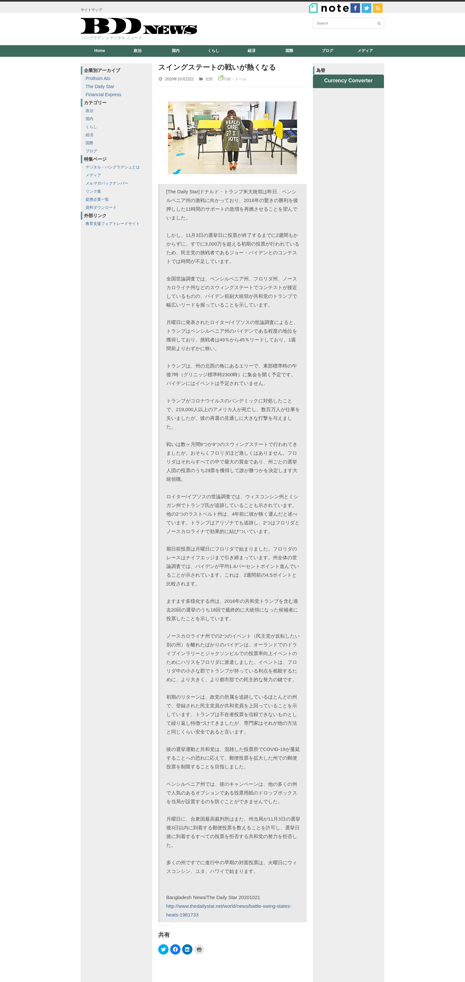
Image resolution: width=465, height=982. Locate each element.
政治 (137, 50)
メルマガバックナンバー (107, 183)
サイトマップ (91, 10)
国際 (289, 50)
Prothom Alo (98, 78)
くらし (213, 50)
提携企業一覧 (97, 199)
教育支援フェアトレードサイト (113, 223)
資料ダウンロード (101, 207)
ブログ (327, 50)
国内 (176, 50)
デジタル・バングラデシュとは (113, 167)
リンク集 (93, 191)
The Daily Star (100, 86)
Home (99, 50)
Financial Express (103, 94)
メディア (365, 50)
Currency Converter (348, 80)
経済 (251, 50)
